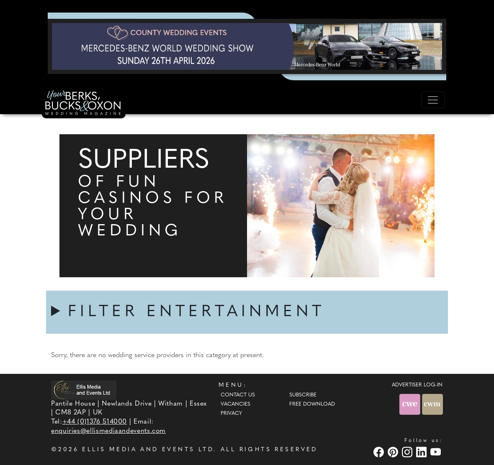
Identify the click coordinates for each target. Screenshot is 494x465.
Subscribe (302, 395)
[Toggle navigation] (433, 100)
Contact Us (238, 395)
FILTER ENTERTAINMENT (196, 312)
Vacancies (235, 404)
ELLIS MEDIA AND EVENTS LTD (148, 450)
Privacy (231, 413)
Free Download (312, 404)
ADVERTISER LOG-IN (417, 385)
